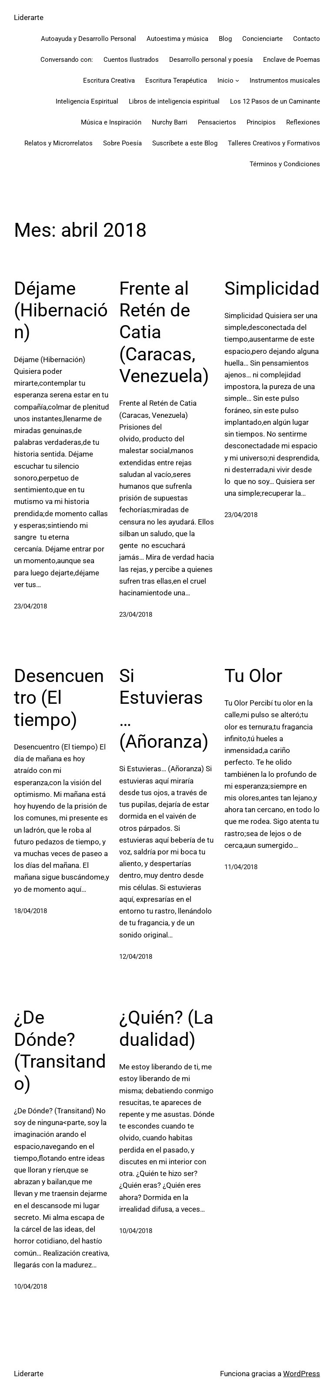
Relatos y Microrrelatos (58, 143)
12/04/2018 (135, 956)
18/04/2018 (30, 910)
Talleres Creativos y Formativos (274, 143)
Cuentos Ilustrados (131, 60)
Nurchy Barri (169, 122)
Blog (225, 39)
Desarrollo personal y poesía (211, 60)
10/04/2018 (30, 1286)
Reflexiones (303, 122)
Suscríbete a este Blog (184, 143)
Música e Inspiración (111, 122)
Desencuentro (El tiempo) (59, 697)
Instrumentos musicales (285, 80)
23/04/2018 (30, 606)
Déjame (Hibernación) (61, 310)
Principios (261, 122)
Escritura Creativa (109, 80)
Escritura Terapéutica (176, 80)
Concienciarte (262, 39)
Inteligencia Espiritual (87, 101)
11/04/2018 (240, 866)
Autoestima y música (177, 39)
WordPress (301, 1372)
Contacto (306, 39)
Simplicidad (272, 288)
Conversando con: (66, 60)
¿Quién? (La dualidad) (166, 1027)
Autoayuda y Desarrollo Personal (88, 39)
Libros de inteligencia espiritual (174, 101)
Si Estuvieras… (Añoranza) (164, 708)
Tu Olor (253, 675)
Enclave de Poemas (291, 60)
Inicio (225, 80)
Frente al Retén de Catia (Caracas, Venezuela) (164, 332)
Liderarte (28, 17)
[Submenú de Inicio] (237, 80)
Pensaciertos (217, 122)
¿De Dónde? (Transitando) (60, 1049)
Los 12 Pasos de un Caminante (275, 101)
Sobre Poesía (122, 143)
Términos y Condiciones (285, 164)
